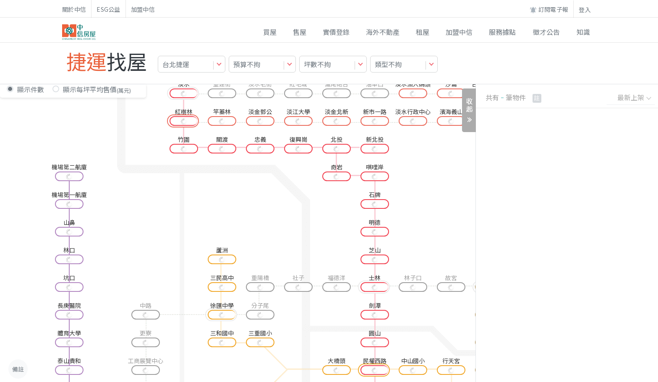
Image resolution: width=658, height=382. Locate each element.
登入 (585, 9)
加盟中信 (143, 9)
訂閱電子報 (549, 9)
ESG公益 (108, 9)
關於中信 (74, 9)
